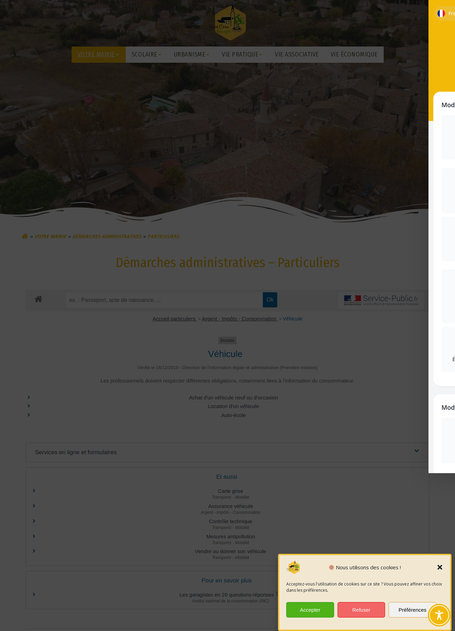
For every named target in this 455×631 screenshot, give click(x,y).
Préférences (412, 611)
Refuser (361, 611)
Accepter (310, 611)
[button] (439, 569)
